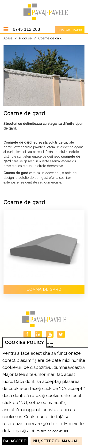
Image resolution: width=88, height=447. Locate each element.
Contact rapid (70, 30)
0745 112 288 (26, 29)
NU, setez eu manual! (56, 441)
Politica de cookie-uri (52, 431)
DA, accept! (15, 441)
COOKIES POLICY (24, 342)
